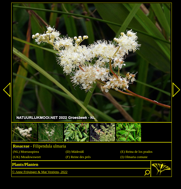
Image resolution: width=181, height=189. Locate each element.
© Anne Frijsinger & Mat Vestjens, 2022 (40, 172)
